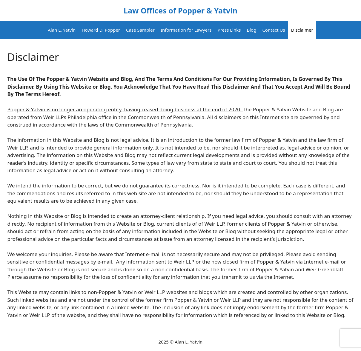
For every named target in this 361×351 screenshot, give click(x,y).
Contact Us (273, 30)
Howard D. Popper (101, 30)
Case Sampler (140, 30)
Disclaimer (302, 30)
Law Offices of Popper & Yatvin (180, 10)
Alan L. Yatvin (62, 30)
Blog (251, 30)
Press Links (229, 30)
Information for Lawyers (186, 30)
